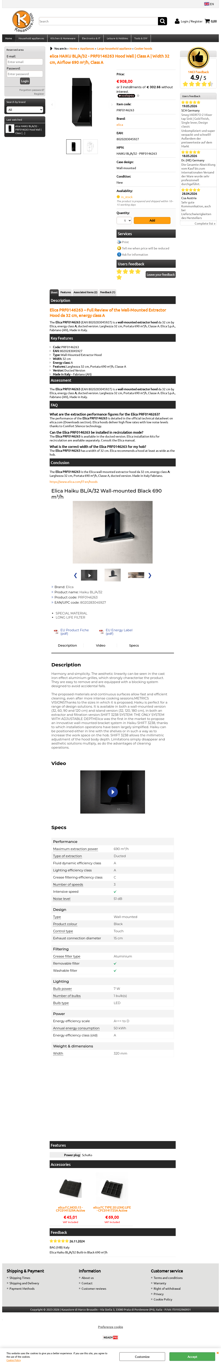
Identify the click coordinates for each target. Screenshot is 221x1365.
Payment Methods (22, 1290)
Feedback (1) (107, 294)
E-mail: (11, 59)
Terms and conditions (168, 1279)
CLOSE (217, 1352)
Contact (87, 1285)
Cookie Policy (13, 1360)
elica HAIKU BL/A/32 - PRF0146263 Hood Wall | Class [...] (24, 132)
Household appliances (31, 39)
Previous (52, 105)
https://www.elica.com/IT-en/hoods (74, 483)
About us (88, 1279)
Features (65, 294)
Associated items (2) (85, 294)
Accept (192, 1357)
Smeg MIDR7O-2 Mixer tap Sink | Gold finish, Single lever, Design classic (196, 123)
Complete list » (205, 226)
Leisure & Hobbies (116, 39)
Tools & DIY (140, 39)
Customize (142, 1357)
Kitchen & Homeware (62, 39)
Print (125, 244)
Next (111, 105)
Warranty (160, 1285)
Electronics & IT (90, 39)
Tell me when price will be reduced (145, 250)
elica (120, 127)
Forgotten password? (31, 92)
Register (39, 96)
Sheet (54, 294)
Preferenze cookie (110, 1328)
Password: (13, 71)
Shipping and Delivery (24, 1285)
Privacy (159, 1295)
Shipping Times (19, 1279)
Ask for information (135, 256)
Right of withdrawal (167, 1290)
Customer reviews (94, 1290)
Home (8, 39)
